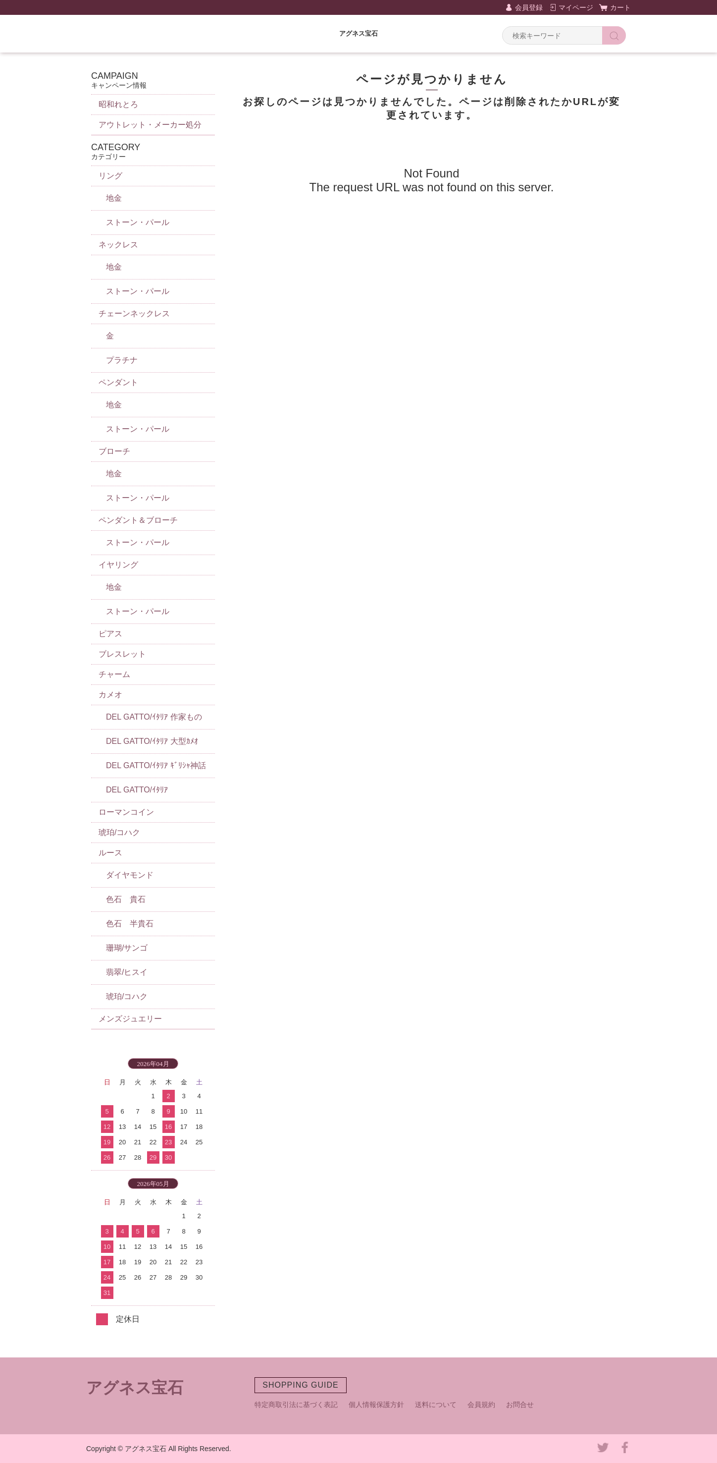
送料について (436, 1404)
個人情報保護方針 (376, 1404)
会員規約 (481, 1404)
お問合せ (520, 1404)
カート (620, 7)
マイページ (576, 7)
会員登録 (529, 7)
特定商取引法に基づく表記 (296, 1404)
